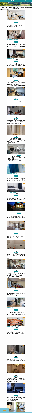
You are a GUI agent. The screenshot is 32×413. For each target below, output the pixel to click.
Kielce (24, 68)
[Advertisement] (16, 340)
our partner (19, 27)
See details (16, 80)
